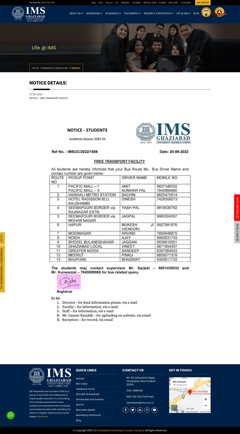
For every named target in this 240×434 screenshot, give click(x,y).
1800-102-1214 (48, 2)
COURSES (136, 2)
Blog (196, 13)
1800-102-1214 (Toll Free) (140, 396)
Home (35, 68)
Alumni (109, 2)
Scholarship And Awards (90, 399)
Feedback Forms (85, 389)
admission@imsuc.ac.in (140, 402)
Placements (132, 13)
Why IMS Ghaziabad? (88, 394)
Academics (113, 13)
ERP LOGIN (173, 2)
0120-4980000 (135, 390)
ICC (117, 2)
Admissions (94, 13)
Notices (80, 378)
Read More (43, 416)
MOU (101, 2)
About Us (76, 13)
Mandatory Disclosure (88, 415)
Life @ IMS (183, 13)
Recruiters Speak (85, 409)
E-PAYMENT (186, 2)
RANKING (125, 2)
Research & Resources (158, 13)
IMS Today (82, 383)
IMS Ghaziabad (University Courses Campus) (118, 430)
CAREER (162, 2)
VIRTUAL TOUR (149, 2)
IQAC (93, 2)
